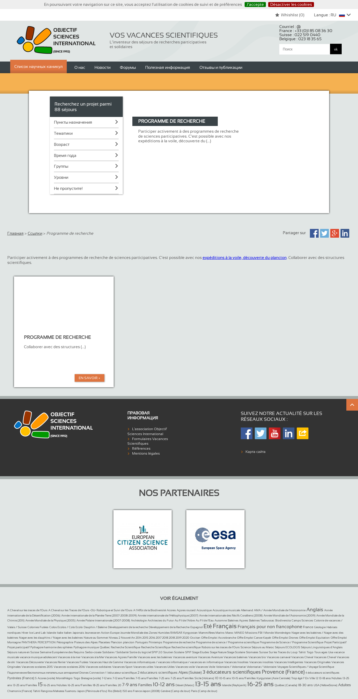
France (308, 627)
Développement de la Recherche (169, 627)
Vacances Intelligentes (288, 662)
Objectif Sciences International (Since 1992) (56, 40)
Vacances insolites (261, 662)
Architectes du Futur (161, 620)
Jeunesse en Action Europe (102, 632)
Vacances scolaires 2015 (37, 666)
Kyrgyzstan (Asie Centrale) (273, 678)
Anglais (314, 609)
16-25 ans (260, 684)
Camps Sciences (302, 620)
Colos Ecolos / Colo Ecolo (66, 627)
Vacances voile (185, 666)
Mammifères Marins (211, 632)
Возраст (61, 144)
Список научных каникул (38, 66)
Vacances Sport (122, 666)
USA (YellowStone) (325, 685)
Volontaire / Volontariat (231, 666)
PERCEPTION (47, 642)
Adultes (344, 685)
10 (216, 678)
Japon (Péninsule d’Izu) (92, 691)
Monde (269, 632)
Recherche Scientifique (125, 647)
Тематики (63, 133)
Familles (145, 685)
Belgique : (300, 38)
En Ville (310, 678)
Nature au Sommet (96, 637)
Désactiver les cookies (291, 4)
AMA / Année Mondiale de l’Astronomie (280, 610)
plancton (128, 642)
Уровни (61, 177)
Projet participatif (18, 647)
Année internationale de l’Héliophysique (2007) (168, 615)
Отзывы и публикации (220, 67)
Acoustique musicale (226, 610)
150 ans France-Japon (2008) (141, 691)
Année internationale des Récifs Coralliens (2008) (231, 615)
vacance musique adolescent (39, 657)
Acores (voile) (46, 678)
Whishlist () (289, 15)
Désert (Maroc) (185, 685)
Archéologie (139, 620)
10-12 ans (164, 684)
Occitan (195, 637)
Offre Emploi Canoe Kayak (254, 637)
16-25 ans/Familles (80, 685)
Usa (330, 652)
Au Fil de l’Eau (205, 620)
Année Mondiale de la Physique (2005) (50, 620)
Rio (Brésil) (115, 691)
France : (305, 30)
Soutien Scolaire (173, 652)
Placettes (104, 642)
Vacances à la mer (69, 657)
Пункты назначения (73, 122)
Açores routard (186, 610)
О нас (79, 67)
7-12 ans (107, 678)
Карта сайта (255, 452)
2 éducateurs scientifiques (158, 672)
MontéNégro (64, 678)
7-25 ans (164, 678)
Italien (68, 632)
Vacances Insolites (236, 662)
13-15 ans (208, 684)
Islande (51, 632)
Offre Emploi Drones (285, 637)
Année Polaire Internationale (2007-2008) (103, 620)
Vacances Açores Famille (121, 657)
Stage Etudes (200, 652)
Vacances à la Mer (93, 657)
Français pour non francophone (270, 626)
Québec (105, 647)
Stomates (252, 652)
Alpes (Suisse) (190, 672)
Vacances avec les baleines (155, 657)
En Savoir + (89, 378)
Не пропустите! (68, 188)
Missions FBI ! (254, 632)
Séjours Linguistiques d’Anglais (322, 647)
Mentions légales (146, 453)
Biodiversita (283, 620)
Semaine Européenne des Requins (62, 652)
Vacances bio (257, 657)
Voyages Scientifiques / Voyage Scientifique (305, 666)
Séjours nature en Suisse (23, 652)
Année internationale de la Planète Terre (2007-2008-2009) (99, 615)
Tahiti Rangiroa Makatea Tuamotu (54, 691)
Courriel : (290, 26)
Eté (207, 626)
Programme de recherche (179, 642)
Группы (61, 166)
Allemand (247, 610)
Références (141, 448)
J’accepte (255, 4)
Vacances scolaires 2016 (69, 666)
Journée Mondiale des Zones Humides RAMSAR (151, 632)
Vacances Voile (205, 666)
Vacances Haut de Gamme (106, 662)
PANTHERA (29, 642)
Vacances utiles (143, 666)
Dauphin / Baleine (95, 627)
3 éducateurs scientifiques (232, 672)
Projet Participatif (335, 642)
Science (246, 647)
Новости (102, 67)
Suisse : (299, 34)
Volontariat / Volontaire (261, 666)
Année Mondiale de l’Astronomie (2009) (289, 615)
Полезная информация (167, 67)
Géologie (320, 627)
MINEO (239, 632)
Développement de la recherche (128, 627)
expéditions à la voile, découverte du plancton (245, 257)
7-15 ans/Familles (147, 678)
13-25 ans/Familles (25, 685)
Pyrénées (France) (20, 678)
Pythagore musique (86, 647)
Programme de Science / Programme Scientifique (291, 642)
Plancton (116, 642)
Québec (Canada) (286, 685)
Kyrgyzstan (190, 632)
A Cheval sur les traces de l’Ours (27, 610)
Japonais (78, 632)
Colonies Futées (37, 627)
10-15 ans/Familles (244, 678)
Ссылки (35, 233)
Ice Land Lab (37, 632)
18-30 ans (305, 685)
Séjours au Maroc (263, 647)
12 (317, 678)
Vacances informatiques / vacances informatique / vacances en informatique (173, 662)
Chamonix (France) (19, 691)
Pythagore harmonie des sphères (51, 647)
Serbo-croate (93, 652)
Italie (60, 632)
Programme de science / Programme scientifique (227, 642)
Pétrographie (65, 642)
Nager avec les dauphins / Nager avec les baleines (51, 637)
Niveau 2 (114, 637)
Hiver (25, 632)
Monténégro (283, 632)
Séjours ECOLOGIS (287, 647)
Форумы (128, 67)
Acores (171, 610)
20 (119, 685)
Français (225, 626)
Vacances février (55, 662)
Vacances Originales (317, 662)
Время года (65, 155)
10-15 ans (225, 678)
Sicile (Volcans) (204, 678)
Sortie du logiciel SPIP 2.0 (145, 652)
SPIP (188, 652)
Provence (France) (283, 672)
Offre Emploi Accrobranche (218, 637)
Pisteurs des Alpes (86, 642)
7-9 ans (129, 684)
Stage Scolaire (236, 652)
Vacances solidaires (98, 666)
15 (40, 684)
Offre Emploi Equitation (314, 637)
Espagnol (196, 627)
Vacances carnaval (278, 657)
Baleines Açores (238, 620)
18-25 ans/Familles (105, 685)
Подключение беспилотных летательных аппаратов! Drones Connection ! (56, 672)
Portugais (141, 642)
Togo (310, 652)
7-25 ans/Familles (182, 678)
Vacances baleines (236, 657)
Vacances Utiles (164, 666)
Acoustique (204, 610)
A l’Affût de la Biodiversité (149, 610)
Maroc (229, 632)
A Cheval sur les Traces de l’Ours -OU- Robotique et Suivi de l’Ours (90, 610)
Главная (15, 233)
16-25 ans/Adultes (55, 685)
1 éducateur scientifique (122, 672)
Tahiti (302, 652)
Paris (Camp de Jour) (204, 691)
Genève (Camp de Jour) (175, 691)
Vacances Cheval (302, 657)
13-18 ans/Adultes (330, 678)
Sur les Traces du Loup (283, 652)
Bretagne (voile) (91, 678)
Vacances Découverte (30, 662)
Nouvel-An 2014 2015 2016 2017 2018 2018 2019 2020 (155, 637)
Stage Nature (218, 652)
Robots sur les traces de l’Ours (220, 647)
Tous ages (320, 652)
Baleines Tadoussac (261, 620)
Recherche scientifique (186, 647)
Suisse (263, 652)
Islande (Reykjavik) (234, 685)
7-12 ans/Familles (124, 678)
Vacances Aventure (210, 657)
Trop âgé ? (297, 678)
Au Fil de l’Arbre (185, 620)
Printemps (155, 642)
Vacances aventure (185, 657)
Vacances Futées (77, 662)
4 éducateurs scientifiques (322, 672)
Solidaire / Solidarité (115, 652)
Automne (221, 620)
